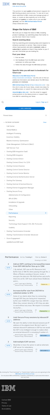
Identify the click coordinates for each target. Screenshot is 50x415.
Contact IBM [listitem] (6, 400)
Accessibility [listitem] (6, 409)
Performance (29, 285)
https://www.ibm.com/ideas (22, 78)
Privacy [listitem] (4, 403)
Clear (44, 122)
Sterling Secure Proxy (23, 284)
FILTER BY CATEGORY (11, 122)
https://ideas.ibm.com (37, 85)
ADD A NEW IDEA (25, 108)
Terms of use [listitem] (6, 406)
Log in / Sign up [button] (42, 102)
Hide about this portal (19, 6)
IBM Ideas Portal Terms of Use (24, 374)
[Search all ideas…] (15, 102)
